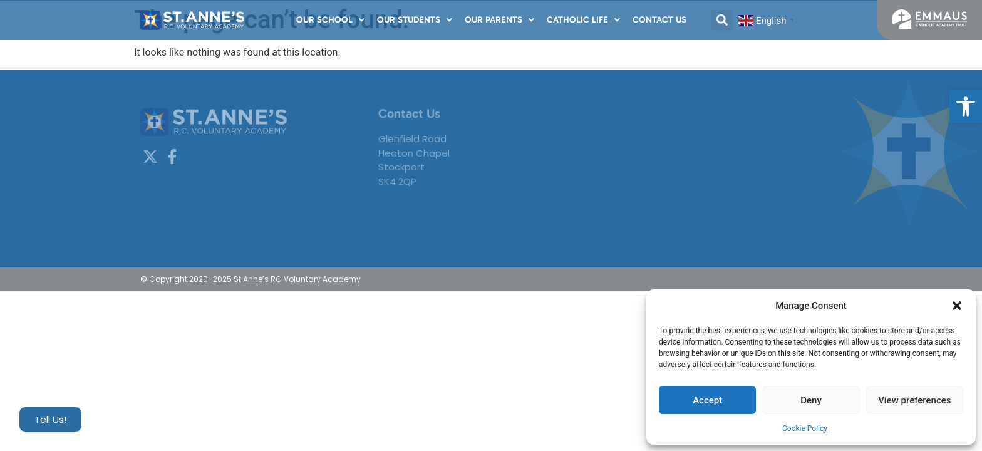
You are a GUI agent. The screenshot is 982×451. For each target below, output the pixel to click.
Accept (707, 400)
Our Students (414, 19)
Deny (811, 400)
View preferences (914, 400)
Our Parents (499, 19)
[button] (965, 106)
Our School (330, 19)
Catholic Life (583, 19)
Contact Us (659, 19)
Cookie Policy (804, 428)
